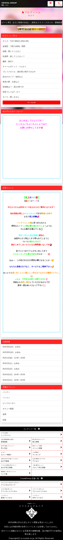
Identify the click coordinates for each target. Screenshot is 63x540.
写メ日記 (32, 102)
